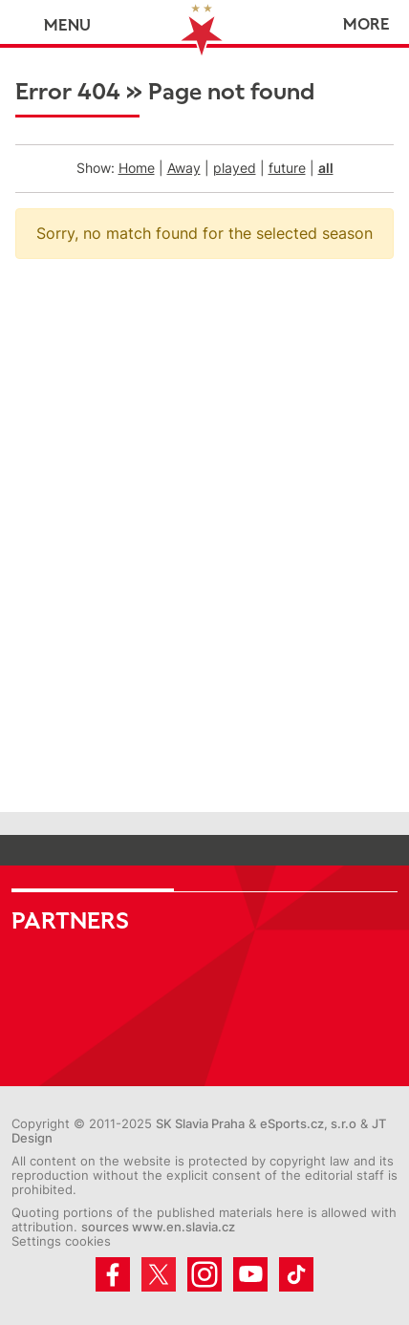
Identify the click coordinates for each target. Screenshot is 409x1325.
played (234, 168)
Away (184, 168)
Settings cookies (61, 1241)
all (326, 168)
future (287, 168)
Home (136, 168)
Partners (70, 921)
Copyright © (48, 1124)
